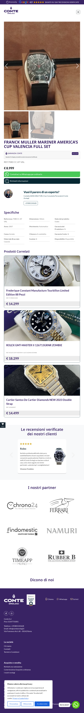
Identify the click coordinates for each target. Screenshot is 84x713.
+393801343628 (30, 203)
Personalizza (14, 704)
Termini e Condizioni (11, 652)
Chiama (49, 599)
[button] (77, 66)
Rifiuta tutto (27, 704)
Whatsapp (62, 599)
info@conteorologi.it (16, 629)
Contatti (7, 649)
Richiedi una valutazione (13, 667)
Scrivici (74, 599)
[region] (28, 694)
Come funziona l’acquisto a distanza (17, 670)
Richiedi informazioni (19, 181)
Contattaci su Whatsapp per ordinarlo (26, 174)
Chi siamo (7, 646)
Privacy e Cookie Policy (21, 698)
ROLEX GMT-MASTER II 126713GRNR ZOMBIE (34, 345)
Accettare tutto (42, 704)
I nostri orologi (9, 673)
